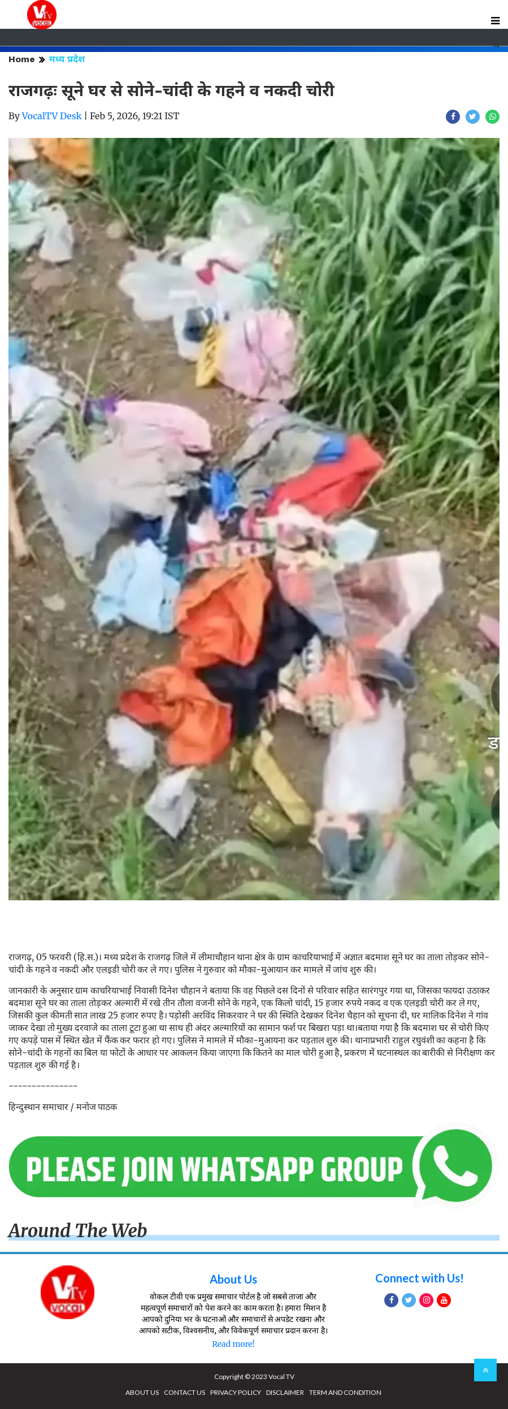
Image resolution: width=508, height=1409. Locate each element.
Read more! (233, 1344)
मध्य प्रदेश (67, 59)
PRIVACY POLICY (235, 1392)
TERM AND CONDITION (345, 1392)
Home (21, 59)
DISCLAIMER (285, 1392)
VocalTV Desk (52, 116)
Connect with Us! (419, 1278)
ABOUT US (142, 1392)
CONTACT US (184, 1392)
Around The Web (77, 1231)
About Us (233, 1279)
